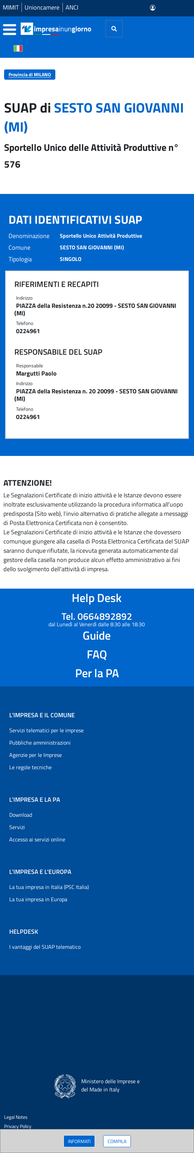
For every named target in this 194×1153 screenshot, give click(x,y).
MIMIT (11, 7)
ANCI (72, 7)
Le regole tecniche (30, 767)
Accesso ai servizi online (37, 839)
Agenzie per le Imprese (35, 755)
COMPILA (117, 1141)
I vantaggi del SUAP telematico (45, 947)
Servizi (17, 827)
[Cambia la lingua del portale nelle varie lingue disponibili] (18, 47)
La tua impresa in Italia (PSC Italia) (49, 887)
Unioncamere (42, 7)
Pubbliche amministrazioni (40, 742)
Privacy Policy (17, 1126)
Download (20, 815)
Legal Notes (16, 1117)
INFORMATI (79, 1141)
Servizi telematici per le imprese (46, 730)
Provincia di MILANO (30, 74)
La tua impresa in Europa (38, 899)
